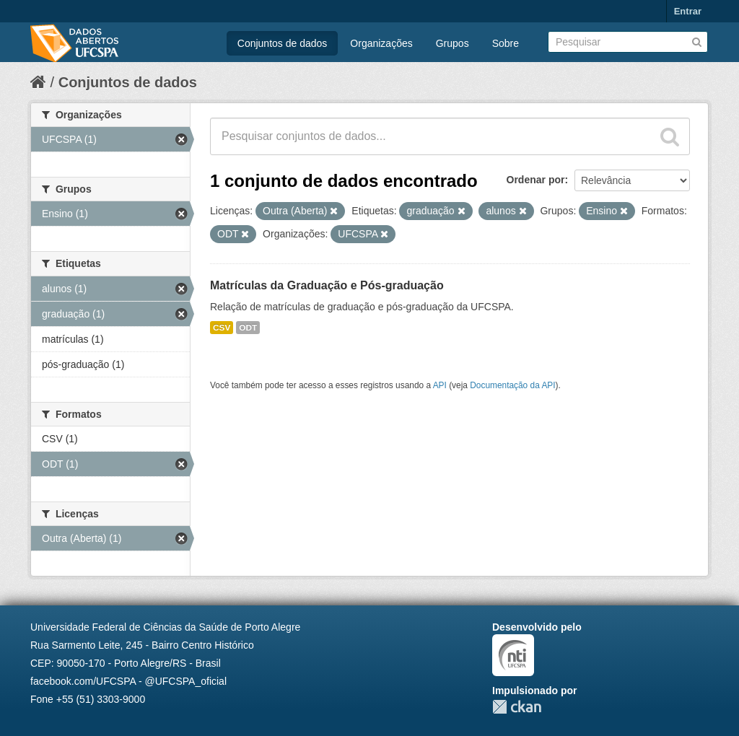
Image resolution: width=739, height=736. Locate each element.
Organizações (381, 43)
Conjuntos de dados (282, 43)
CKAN (516, 706)
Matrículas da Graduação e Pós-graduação (327, 285)
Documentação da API (512, 385)
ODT (248, 328)
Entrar (687, 11)
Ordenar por (536, 179)
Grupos (452, 43)
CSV (221, 328)
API (440, 385)
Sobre (505, 43)
